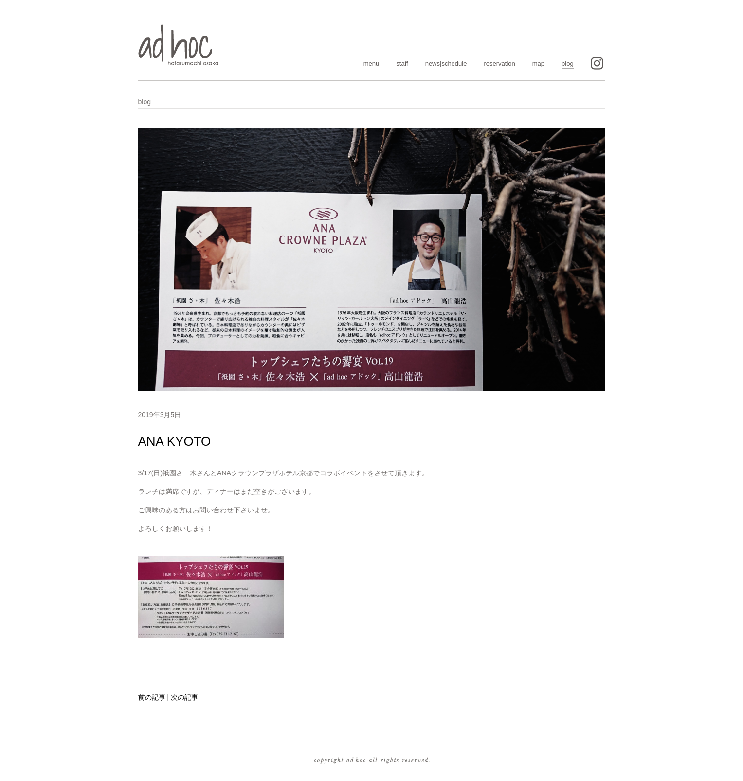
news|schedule (446, 63)
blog (568, 63)
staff (402, 63)
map (538, 63)
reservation (499, 63)
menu (371, 63)
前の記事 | (153, 697)
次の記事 (184, 697)
